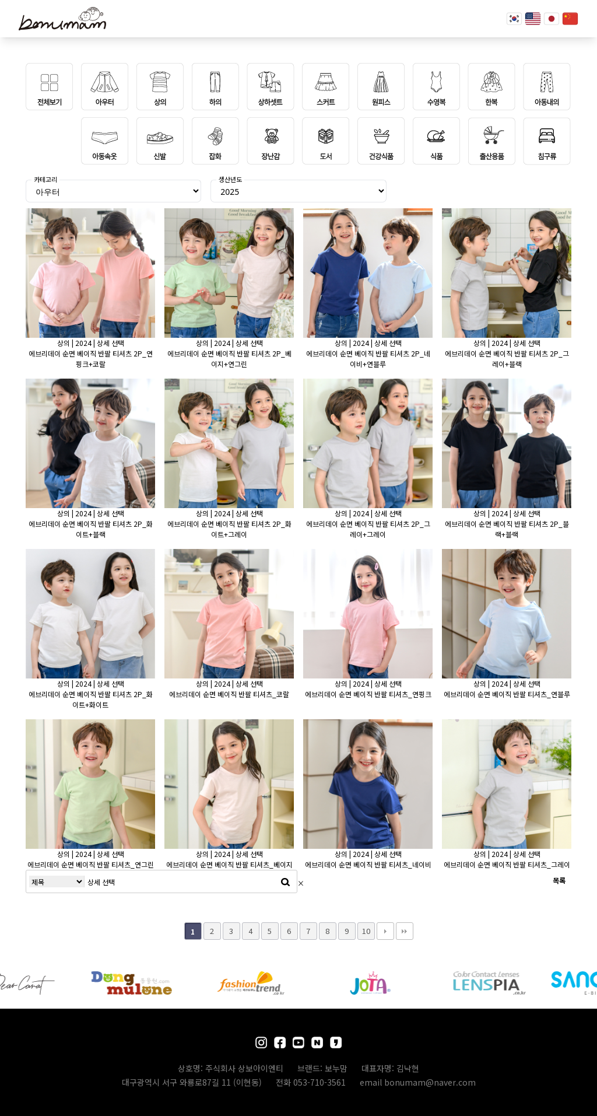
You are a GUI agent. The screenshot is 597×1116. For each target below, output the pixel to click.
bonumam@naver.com (430, 1082)
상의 (63, 343)
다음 (385, 931)
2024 (83, 343)
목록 (559, 880)
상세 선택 (110, 343)
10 (366, 930)
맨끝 (404, 931)
